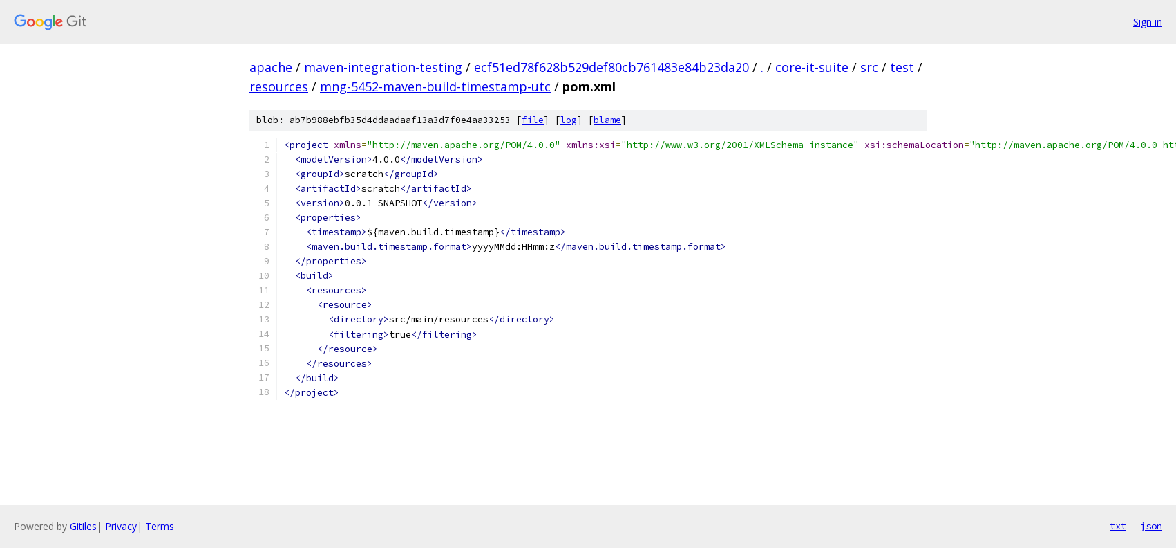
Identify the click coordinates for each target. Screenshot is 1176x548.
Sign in (1147, 21)
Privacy (121, 526)
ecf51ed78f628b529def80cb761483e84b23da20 (611, 67)
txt (1118, 526)
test (902, 67)
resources (278, 86)
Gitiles (83, 526)
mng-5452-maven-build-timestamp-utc (435, 86)
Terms (159, 526)
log (568, 120)
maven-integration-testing (383, 67)
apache (270, 67)
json (1151, 526)
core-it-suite (811, 67)
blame (607, 120)
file (533, 120)
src (869, 67)
